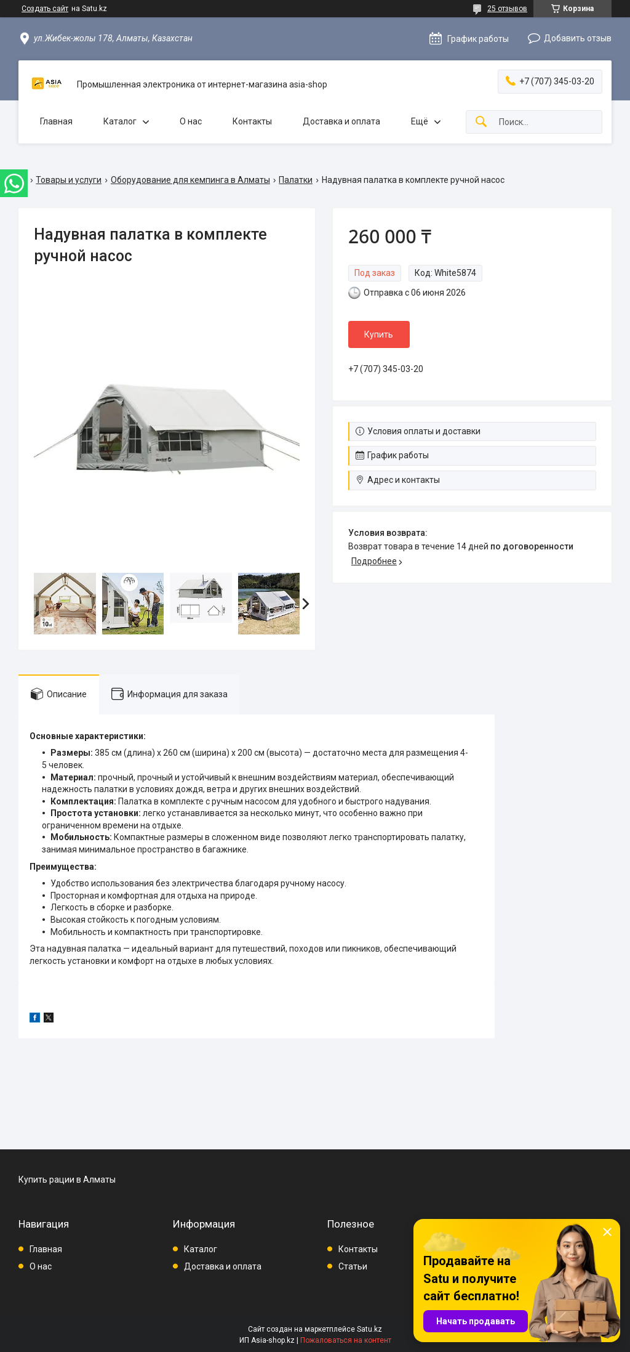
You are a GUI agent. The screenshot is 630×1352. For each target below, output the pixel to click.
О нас (191, 121)
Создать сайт (45, 8)
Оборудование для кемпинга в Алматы (190, 180)
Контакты (252, 121)
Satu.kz (369, 1329)
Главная (56, 121)
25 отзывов (507, 8)
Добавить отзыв (578, 38)
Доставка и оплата (341, 121)
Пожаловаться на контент (345, 1340)
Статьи (352, 1266)
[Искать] (481, 122)
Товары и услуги (69, 180)
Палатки (296, 180)
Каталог (120, 121)
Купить (378, 334)
